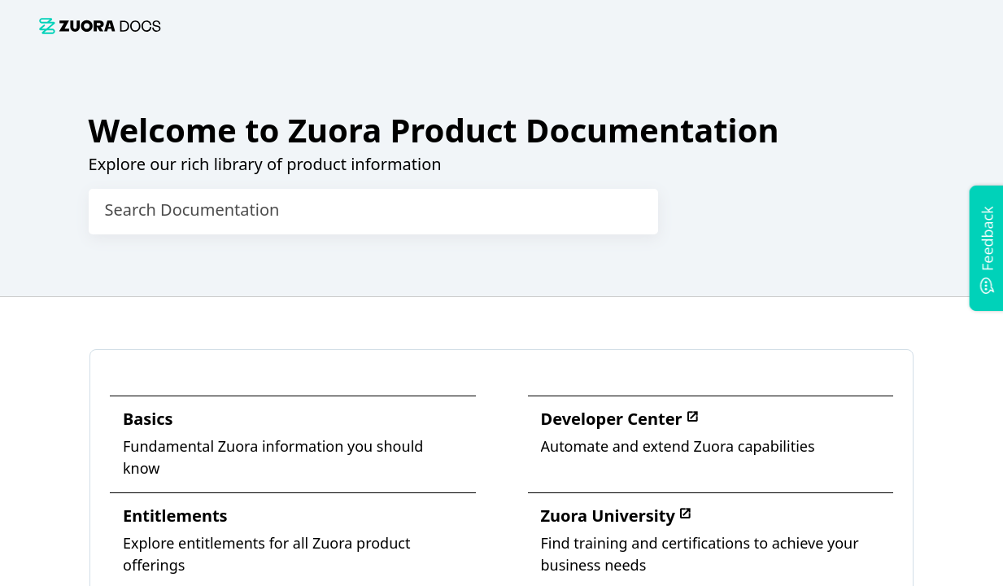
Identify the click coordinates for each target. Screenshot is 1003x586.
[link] (100, 25)
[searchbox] (629, 212)
